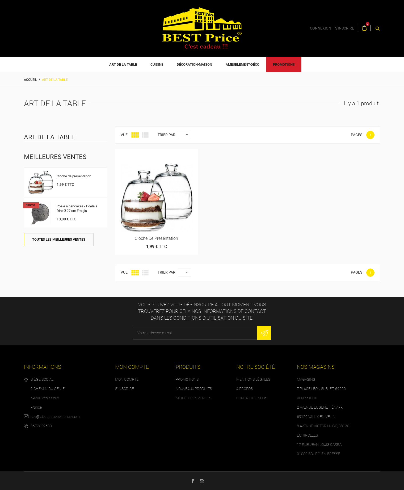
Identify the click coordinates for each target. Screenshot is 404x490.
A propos (244, 389)
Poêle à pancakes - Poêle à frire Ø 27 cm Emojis (77, 208)
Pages (356, 135)
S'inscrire (124, 389)
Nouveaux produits (194, 389)
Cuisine (156, 64)
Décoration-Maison (194, 64)
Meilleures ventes (193, 398)
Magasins (306, 379)
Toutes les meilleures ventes (58, 239)
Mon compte (126, 379)
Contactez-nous (251, 398)
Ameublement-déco (242, 64)
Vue (124, 135)
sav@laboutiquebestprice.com (55, 416)
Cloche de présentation (74, 176)
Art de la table (123, 64)
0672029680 (41, 426)
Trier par (166, 135)
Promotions (284, 64)
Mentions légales (253, 379)
